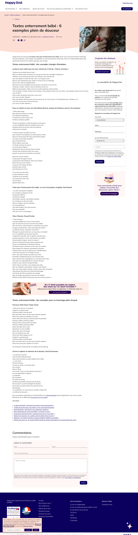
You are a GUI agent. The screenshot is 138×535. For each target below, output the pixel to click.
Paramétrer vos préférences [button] (14, 530)
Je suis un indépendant (77, 504)
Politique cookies (28, 526)
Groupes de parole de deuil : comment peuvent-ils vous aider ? (34, 414)
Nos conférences (24, 9)
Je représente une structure (79, 510)
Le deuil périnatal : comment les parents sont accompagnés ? (34, 405)
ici (47, 347)
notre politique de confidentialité (73, 477)
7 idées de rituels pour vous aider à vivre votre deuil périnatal (34, 407)
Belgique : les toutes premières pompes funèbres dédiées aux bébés (36, 418)
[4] (50, 297)
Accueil (6, 15)
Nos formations (10, 9)
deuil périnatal (51, 395)
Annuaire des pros (45, 514)
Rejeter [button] (36, 530)
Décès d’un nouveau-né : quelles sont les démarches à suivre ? (34, 416)
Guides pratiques (15, 15)
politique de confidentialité (114, 156)
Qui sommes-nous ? (81, 9)
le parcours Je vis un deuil (39, 397)
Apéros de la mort (38, 9)
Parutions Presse (44, 511)
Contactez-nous (128, 3)
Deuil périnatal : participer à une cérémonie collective (31, 409)
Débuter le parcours (102, 71)
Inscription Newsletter (46, 516)
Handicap (73, 518)
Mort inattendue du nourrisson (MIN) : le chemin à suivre (32, 411)
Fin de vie (73, 512)
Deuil (72, 515)
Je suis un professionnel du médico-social (83, 507)
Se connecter (127, 9)
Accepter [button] (28, 530)
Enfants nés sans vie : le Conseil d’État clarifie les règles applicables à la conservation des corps (45, 420)
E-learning (73, 520)
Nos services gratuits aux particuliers (59, 9)
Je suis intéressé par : (102, 137)
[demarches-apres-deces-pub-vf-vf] (109, 197)
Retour (16, 19)
